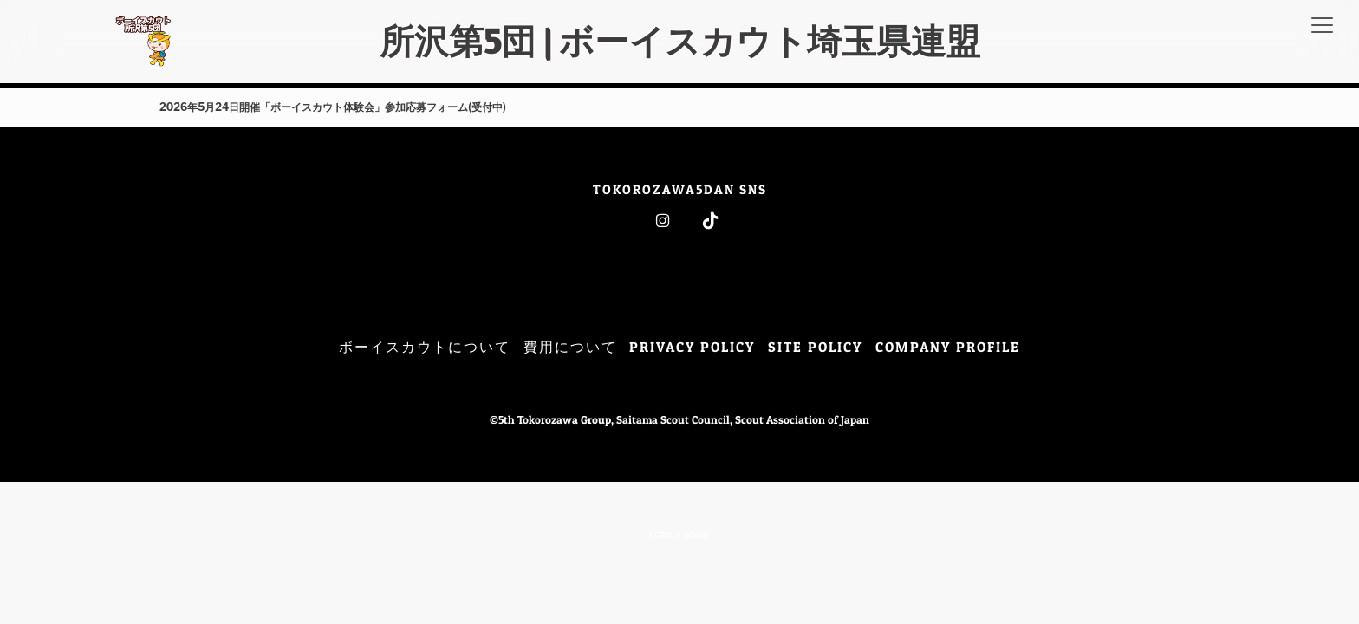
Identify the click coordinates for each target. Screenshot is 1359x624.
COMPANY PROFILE (947, 346)
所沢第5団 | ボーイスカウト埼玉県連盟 (680, 41)
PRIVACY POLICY (692, 346)
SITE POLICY (815, 346)
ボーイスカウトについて (424, 346)
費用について (570, 346)
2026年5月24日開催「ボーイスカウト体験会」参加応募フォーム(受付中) (332, 107)
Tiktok (710, 220)
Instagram (662, 220)
